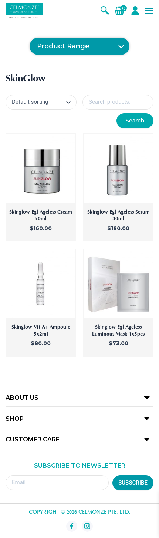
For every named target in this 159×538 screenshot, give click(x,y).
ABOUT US (22, 397)
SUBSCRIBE (133, 482)
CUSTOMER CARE (33, 439)
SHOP (15, 418)
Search (135, 120)
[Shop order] (41, 102)
